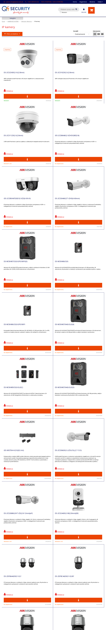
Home (75, 2)
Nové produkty (32, 585)
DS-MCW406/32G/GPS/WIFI (79, 205)
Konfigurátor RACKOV (35, 601)
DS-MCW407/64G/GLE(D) (79, 271)
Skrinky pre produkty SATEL (37, 595)
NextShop (44, 626)
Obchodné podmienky (35, 605)
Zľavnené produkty (34, 582)
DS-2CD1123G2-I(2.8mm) (78, 74)
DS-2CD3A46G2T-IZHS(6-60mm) (81, 140)
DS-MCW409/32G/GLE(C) (46, 271)
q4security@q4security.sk (14, 2)
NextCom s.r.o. (74, 626)
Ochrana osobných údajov (37, 578)
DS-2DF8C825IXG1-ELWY (13, 468)
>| (101, 511)
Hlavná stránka (7, 578)
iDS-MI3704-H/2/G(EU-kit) (14, 337)
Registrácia (83, 2)
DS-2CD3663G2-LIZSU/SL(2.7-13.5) (49, 337)
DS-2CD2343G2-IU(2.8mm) (14, 74)
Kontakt (5, 585)
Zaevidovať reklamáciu (35, 608)
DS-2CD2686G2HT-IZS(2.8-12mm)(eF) (82, 338)
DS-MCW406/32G (43, 205)
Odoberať (96, 549)
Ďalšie (100, 2)
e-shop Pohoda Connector (58, 626)
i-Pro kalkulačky (33, 591)
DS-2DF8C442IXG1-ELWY (78, 403)
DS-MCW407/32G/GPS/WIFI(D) (15, 205)
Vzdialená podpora (34, 588)
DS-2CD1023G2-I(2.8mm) (46, 74)
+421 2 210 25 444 (33, 2)
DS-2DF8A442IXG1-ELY (45, 403)
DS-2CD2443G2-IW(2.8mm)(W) (15, 403)
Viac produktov (53, 504)
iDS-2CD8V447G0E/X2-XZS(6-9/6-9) (49, 140)
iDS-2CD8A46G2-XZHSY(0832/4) (16, 140)
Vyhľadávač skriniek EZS (36, 598)
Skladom (64, 12)
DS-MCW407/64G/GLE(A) (13, 271)
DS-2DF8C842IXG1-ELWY (45, 468)
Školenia (92, 2)
